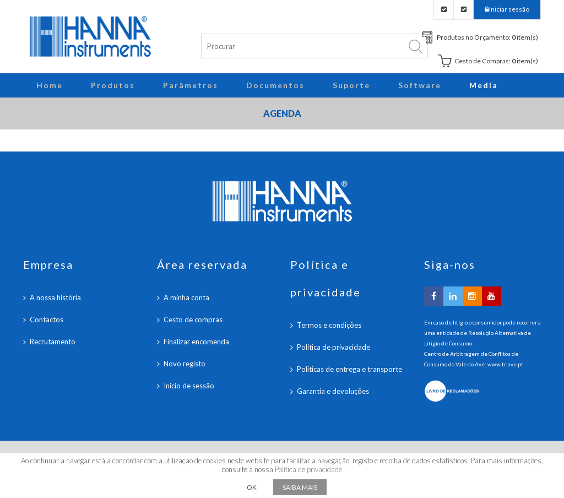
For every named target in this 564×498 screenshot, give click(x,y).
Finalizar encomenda (196, 341)
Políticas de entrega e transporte (349, 369)
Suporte (351, 85)
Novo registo (184, 363)
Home (49, 85)
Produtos (113, 85)
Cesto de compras (193, 319)
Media (483, 85)
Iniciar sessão (509, 9)
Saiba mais (300, 487)
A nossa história (55, 297)
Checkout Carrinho (463, 9)
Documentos (275, 85)
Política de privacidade (333, 347)
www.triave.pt (505, 364)
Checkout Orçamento (443, 9)
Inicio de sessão (189, 385)
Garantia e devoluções (333, 391)
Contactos (46, 319)
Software (419, 85)
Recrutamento (52, 341)
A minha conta (186, 297)
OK (252, 487)
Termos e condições (329, 325)
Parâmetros (190, 85)
